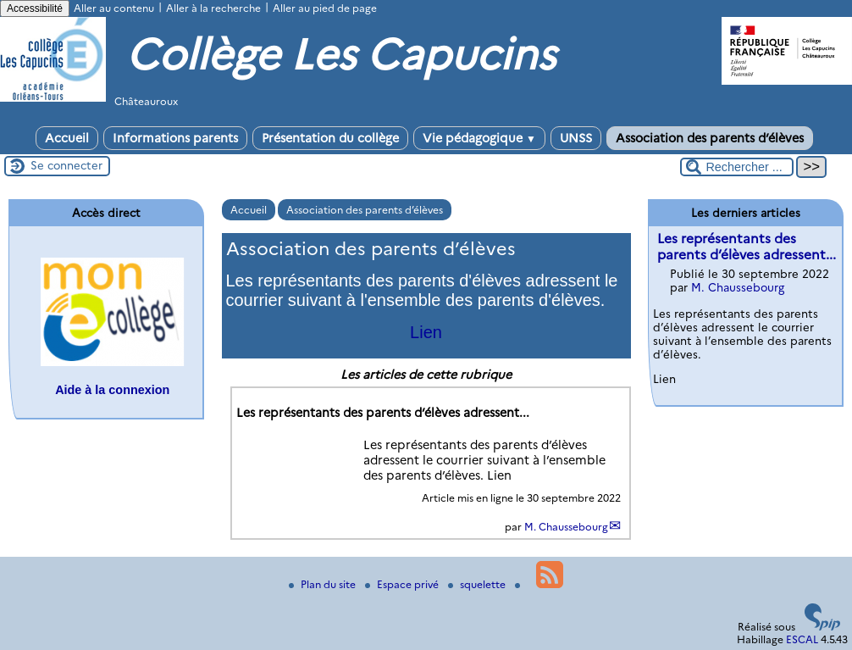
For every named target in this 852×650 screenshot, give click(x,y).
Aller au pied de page (325, 8)
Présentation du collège (330, 138)
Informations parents (175, 138)
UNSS (576, 138)
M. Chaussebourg (566, 526)
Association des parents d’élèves (710, 138)
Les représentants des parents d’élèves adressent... (746, 247)
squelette (478, 584)
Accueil (67, 138)
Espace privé (403, 584)
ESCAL (802, 639)
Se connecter (66, 165)
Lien (426, 332)
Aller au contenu (114, 8)
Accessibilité (35, 8)
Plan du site (323, 584)
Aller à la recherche (213, 8)
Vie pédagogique (479, 138)
